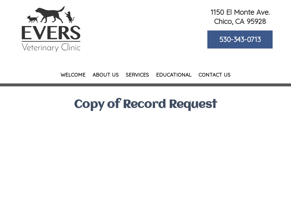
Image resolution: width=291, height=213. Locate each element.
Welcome (73, 75)
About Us (106, 75)
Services (137, 75)
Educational (173, 75)
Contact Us (214, 75)
